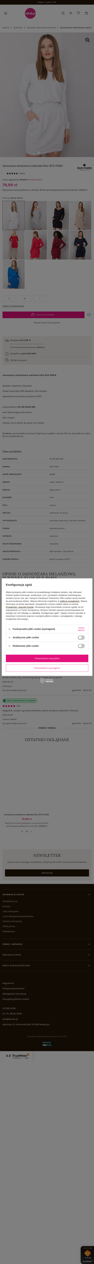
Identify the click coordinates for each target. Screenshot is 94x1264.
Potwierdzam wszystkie (47, 658)
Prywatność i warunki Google (20, 607)
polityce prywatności (69, 601)
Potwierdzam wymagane (47, 667)
